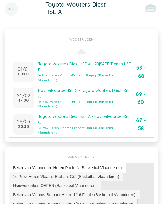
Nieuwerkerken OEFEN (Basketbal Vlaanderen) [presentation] (55, 185)
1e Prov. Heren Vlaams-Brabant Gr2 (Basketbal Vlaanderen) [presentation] (66, 176)
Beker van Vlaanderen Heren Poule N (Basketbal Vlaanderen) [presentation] (67, 167)
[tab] (67, 168)
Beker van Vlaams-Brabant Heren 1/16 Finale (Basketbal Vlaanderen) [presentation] (74, 194)
